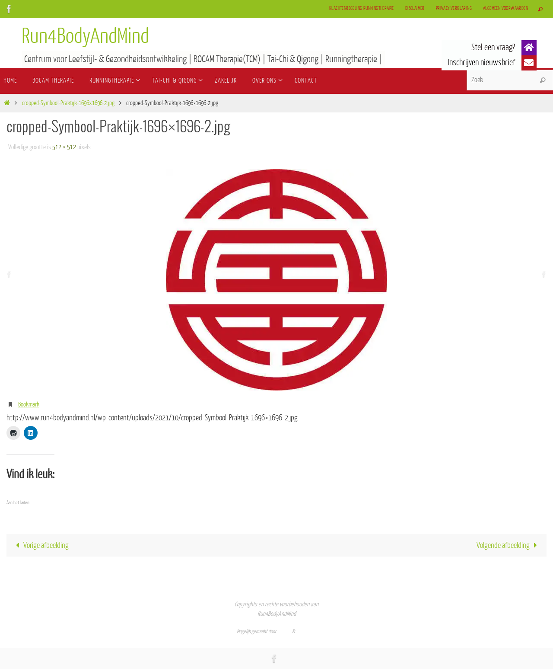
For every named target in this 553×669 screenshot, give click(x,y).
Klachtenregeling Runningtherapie (361, 8)
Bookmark (28, 404)
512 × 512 (64, 147)
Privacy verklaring (454, 8)
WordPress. (306, 631)
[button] (529, 47)
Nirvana (284, 631)
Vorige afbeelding (40, 545)
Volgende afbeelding (509, 545)
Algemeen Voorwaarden (505, 8)
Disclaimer (415, 8)
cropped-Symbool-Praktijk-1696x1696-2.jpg (68, 103)
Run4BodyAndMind (85, 36)
